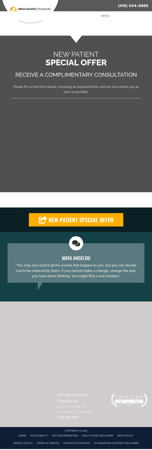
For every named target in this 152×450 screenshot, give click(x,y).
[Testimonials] (76, 263)
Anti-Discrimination (65, 435)
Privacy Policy (23, 443)
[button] (76, 220)
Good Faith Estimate (76, 443)
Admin (22, 435)
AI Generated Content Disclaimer (116, 443)
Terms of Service (48, 443)
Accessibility (39, 435)
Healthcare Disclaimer (97, 435)
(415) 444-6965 (133, 5)
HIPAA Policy (125, 435)
